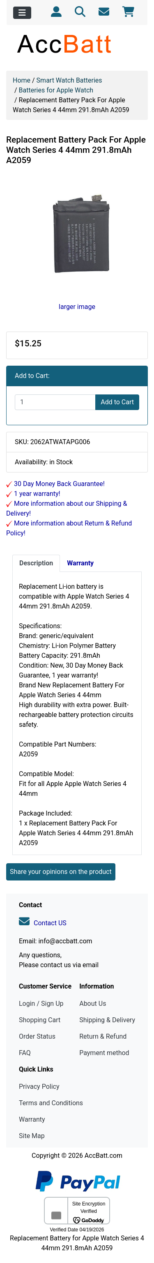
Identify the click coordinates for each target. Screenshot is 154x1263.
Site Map (32, 1136)
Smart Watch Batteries (69, 80)
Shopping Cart (39, 1020)
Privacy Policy (39, 1086)
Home (21, 80)
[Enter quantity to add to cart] (55, 402)
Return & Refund (102, 1036)
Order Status (37, 1036)
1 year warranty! (36, 494)
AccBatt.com (103, 1155)
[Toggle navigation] (22, 13)
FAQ (25, 1053)
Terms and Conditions (51, 1103)
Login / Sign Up (41, 1003)
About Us (92, 1003)
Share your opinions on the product (61, 872)
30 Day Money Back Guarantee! (58, 484)
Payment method (104, 1053)
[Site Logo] (77, 44)
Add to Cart (117, 402)
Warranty (32, 1119)
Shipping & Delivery (107, 1020)
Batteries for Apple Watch (56, 90)
